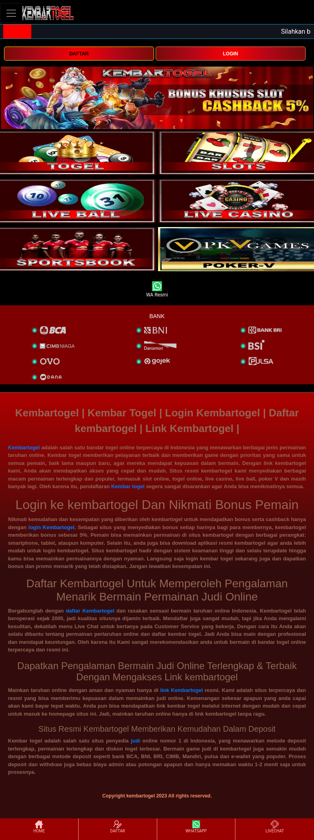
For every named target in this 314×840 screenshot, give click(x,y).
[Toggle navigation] (11, 13)
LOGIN (230, 54)
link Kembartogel (181, 690)
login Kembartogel (51, 527)
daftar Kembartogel (90, 611)
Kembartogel (24, 447)
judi (135, 741)
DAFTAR (79, 54)
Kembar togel (127, 486)
